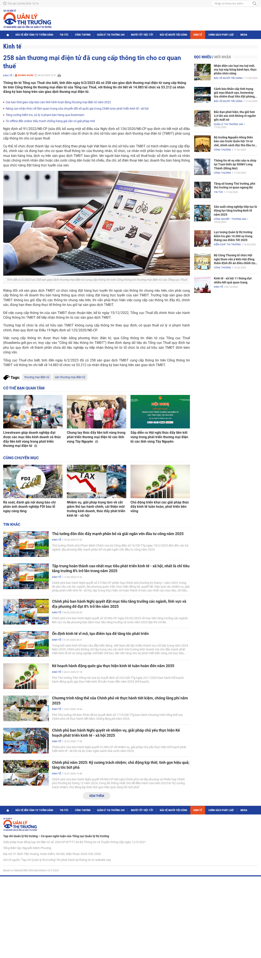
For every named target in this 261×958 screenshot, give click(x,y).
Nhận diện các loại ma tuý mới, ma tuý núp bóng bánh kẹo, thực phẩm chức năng (235, 69)
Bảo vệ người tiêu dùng (173, 34)
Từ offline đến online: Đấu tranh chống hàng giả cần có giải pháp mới (50, 121)
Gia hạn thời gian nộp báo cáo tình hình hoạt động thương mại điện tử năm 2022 (58, 102)
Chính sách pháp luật (221, 34)
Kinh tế (198, 34)
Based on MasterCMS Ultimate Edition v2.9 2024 (31, 870)
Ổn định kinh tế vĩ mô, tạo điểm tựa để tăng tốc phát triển (100, 633)
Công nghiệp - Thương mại (230, 219)
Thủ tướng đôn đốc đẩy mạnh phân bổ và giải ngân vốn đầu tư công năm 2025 (118, 533)
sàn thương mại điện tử (70, 377)
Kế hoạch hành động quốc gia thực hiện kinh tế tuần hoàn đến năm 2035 (113, 666)
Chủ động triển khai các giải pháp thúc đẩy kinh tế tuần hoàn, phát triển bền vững (159, 506)
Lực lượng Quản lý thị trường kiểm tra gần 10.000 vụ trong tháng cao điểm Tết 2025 (233, 235)
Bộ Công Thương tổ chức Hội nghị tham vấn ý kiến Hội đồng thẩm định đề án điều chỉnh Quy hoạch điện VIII (235, 259)
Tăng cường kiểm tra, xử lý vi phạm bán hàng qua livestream (45, 115)
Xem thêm (96, 796)
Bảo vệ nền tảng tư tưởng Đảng (34, 34)
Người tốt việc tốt (142, 34)
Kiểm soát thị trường (227, 244)
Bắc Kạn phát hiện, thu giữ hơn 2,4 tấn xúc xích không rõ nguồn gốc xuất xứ (235, 115)
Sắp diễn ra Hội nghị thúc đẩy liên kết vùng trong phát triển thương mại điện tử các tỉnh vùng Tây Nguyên (159, 437)
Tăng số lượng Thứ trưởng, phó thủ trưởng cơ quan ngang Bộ (234, 185)
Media (243, 34)
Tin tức (64, 34)
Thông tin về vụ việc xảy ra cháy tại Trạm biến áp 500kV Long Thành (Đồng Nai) (235, 164)
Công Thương (83, 34)
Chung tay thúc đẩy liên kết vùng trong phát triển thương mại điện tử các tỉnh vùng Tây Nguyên (96, 437)
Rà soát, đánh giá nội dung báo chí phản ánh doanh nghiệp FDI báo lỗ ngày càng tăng (29, 506)
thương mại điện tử (36, 377)
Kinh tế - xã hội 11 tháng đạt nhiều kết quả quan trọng (233, 280)
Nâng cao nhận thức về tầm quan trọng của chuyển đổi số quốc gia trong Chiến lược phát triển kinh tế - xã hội (77, 108)
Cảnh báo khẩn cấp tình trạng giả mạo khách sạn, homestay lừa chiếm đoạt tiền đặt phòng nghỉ (234, 93)
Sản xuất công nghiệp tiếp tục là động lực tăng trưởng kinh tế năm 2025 (235, 210)
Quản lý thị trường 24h (111, 34)
